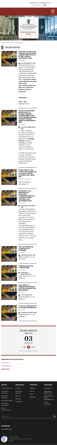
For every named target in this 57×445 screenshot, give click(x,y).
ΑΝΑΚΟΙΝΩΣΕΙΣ (6, 366)
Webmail (32, 388)
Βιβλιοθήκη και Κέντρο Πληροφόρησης (49, 397)
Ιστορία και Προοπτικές (5, 404)
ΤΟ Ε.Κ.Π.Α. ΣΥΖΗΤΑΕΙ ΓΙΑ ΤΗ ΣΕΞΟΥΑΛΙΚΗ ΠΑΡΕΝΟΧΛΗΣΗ (27, 307)
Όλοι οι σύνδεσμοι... (48, 403)
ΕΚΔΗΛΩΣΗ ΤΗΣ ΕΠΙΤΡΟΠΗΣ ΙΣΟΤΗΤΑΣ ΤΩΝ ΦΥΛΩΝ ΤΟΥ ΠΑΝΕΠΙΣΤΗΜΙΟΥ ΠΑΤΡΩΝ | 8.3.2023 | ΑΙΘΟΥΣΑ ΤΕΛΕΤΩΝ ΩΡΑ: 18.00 (28, 55)
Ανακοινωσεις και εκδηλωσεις (14, 43)
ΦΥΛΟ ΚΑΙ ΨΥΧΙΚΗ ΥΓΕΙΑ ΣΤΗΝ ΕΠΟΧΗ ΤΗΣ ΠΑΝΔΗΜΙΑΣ (26, 248)
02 (24, 347)
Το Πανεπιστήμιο (6, 388)
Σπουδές (18, 388)
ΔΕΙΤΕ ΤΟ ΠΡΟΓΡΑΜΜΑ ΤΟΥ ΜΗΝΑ (28, 351)
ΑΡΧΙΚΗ (3, 43)
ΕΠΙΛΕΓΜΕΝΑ (5, 363)
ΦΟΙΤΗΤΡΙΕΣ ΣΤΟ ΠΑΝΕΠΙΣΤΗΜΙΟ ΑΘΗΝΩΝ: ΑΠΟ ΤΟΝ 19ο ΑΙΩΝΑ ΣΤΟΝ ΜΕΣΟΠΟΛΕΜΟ (27, 287)
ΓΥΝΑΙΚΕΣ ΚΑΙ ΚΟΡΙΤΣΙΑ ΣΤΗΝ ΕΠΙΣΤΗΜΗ (26, 267)
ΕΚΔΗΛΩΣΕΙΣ (5, 369)
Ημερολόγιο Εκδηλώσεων (48, 392)
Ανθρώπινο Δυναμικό (5, 397)
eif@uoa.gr (8, 429)
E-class (32, 391)
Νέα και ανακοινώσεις (5, 409)
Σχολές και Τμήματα (18, 392)
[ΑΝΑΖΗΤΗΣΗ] (39, 5)
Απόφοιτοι (18, 402)
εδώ (31, 257)
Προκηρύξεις (48, 388)
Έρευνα (17, 396)
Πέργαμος (33, 397)
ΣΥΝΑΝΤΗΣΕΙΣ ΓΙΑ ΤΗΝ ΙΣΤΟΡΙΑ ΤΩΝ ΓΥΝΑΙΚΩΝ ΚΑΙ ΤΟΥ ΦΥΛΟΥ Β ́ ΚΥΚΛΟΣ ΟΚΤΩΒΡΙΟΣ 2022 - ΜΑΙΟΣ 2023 (27, 173)
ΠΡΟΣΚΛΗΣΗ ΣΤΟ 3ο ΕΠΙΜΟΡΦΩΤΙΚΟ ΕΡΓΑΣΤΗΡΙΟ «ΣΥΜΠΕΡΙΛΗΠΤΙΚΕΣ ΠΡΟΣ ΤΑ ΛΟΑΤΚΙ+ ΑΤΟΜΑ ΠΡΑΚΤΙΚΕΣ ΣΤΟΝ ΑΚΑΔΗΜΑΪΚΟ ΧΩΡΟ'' (27, 196)
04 (33, 347)
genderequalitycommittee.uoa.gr (40, 3)
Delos (31, 394)
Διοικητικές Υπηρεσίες (5, 392)
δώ (28, 184)
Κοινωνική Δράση (7, 401)
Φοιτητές (18, 399)
